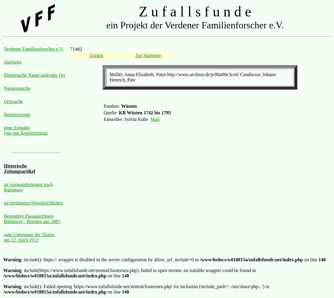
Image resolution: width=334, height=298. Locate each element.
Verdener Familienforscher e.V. (34, 48)
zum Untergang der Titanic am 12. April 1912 (29, 237)
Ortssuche (13, 101)
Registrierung (17, 114)
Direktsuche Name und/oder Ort (34, 75)
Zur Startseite (148, 55)
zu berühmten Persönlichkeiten (33, 202)
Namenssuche (17, 88)
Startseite (13, 61)
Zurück (96, 55)
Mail (155, 119)
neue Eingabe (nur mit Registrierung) (26, 130)
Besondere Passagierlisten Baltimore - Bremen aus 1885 (32, 218)
